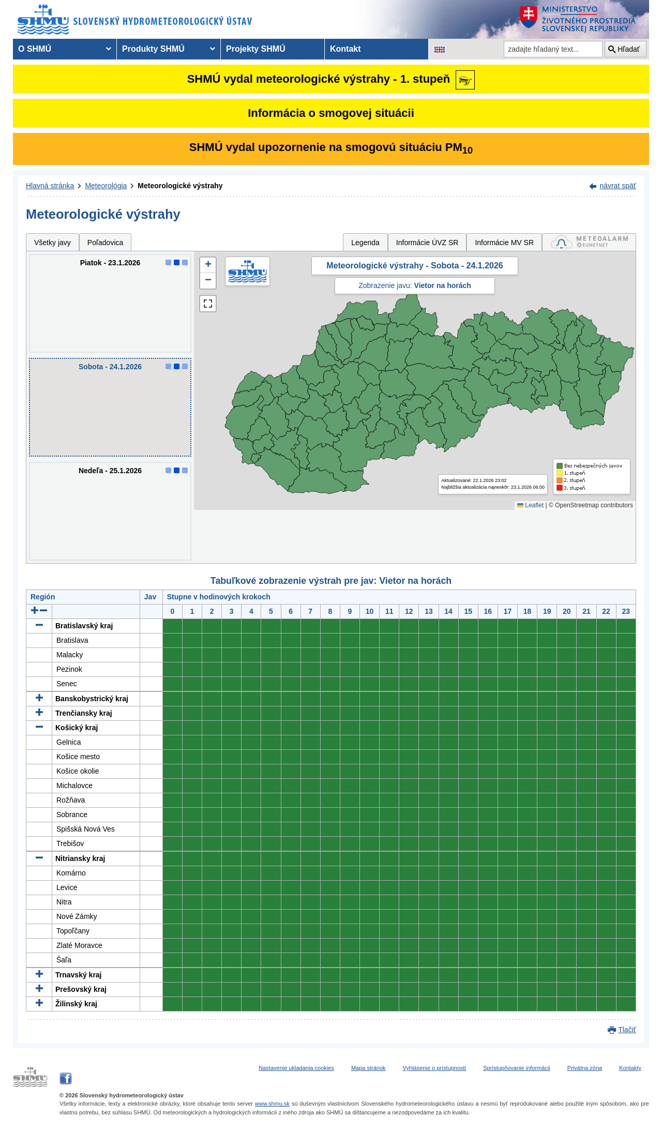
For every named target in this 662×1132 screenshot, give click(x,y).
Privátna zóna (584, 1068)
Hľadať (629, 49)
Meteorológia (106, 186)
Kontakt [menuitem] (345, 48)
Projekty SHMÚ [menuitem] (255, 48)
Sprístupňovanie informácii (516, 1068)
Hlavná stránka (50, 186)
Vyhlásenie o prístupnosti (435, 1068)
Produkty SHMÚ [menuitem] (153, 48)
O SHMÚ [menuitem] (34, 48)
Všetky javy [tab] (52, 242)
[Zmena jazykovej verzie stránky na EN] (439, 49)
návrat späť (617, 186)
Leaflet (530, 505)
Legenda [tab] (365, 242)
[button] (208, 265)
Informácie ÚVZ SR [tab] (427, 242)
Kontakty (630, 1068)
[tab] (589, 242)
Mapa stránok (368, 1068)
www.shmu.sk (272, 1103)
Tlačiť (627, 1029)
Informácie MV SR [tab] (504, 242)
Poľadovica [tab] (105, 242)
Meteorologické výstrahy (180, 186)
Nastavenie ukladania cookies (296, 1068)
